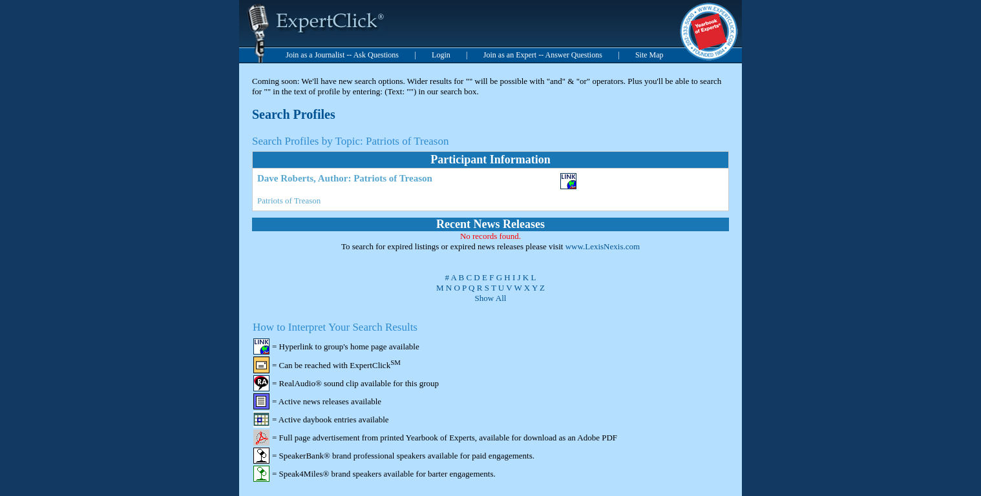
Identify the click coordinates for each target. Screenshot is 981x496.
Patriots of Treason (289, 200)
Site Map (649, 54)
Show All (491, 298)
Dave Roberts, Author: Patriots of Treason (344, 178)
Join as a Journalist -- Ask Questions (342, 54)
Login (441, 54)
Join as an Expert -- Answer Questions (542, 54)
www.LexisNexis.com (602, 246)
